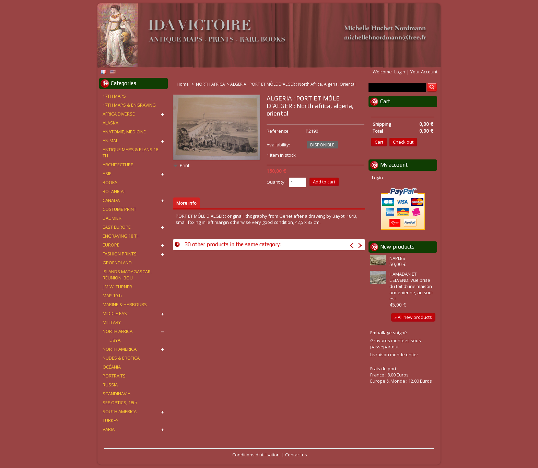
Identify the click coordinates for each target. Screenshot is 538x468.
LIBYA (114, 340)
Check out (403, 142)
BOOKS (110, 182)
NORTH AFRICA (210, 84)
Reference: (278, 131)
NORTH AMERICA (120, 349)
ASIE (107, 173)
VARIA (109, 429)
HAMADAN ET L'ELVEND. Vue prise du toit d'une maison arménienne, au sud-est (411, 286)
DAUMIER (112, 218)
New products (397, 246)
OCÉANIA (112, 367)
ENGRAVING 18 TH (121, 236)
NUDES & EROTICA (121, 358)
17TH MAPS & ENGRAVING (129, 105)
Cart (385, 101)
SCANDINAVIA (116, 394)
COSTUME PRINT (119, 209)
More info (186, 203)
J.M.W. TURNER (117, 287)
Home (183, 84)
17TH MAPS (114, 96)
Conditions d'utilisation (256, 455)
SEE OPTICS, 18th (120, 402)
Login (399, 72)
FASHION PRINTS (120, 254)
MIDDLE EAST (116, 313)
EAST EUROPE (117, 227)
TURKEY (110, 420)
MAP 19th (112, 295)
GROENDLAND (117, 263)
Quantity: (276, 182)
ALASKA (110, 123)
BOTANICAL (114, 191)
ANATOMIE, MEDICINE (124, 132)
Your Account (423, 72)
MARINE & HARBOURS (125, 304)
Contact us (296, 455)
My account (394, 164)
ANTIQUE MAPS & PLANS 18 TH (130, 152)
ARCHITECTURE (118, 164)
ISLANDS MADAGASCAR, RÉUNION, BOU (127, 274)
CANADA (111, 200)
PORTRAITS (114, 376)
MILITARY (112, 322)
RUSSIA (110, 385)
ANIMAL (110, 140)
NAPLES (397, 258)
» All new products (413, 317)
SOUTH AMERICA (120, 411)
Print (184, 165)
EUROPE (111, 245)
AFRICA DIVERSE (119, 114)
